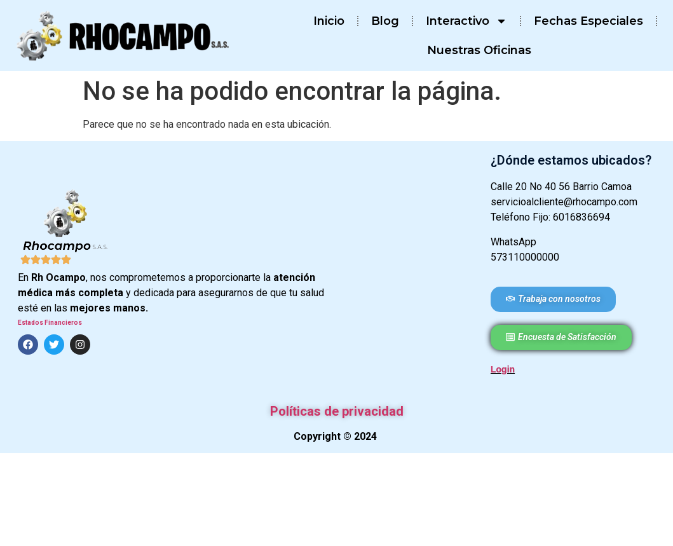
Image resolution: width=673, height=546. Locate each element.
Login (503, 369)
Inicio (328, 21)
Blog (385, 21)
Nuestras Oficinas (479, 50)
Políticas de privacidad (337, 411)
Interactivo (466, 21)
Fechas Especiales (588, 21)
